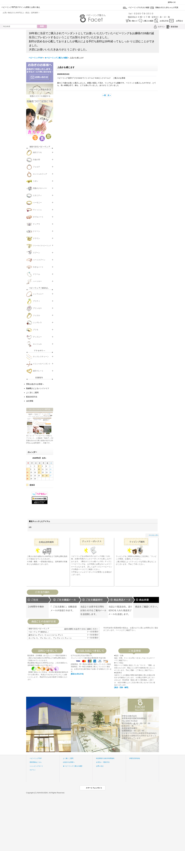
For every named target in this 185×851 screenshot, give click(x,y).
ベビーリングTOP (36, 758)
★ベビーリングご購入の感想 (72, 766)
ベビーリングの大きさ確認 (138, 7)
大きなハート (38, 267)
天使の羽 (36, 160)
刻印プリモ (37, 152)
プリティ (36, 301)
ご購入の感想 (148, 21)
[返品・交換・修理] (121, 687)
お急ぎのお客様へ (69, 762)
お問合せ (179, 21)
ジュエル (36, 315)
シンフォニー (38, 294)
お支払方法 (164, 21)
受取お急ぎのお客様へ (35, 384)
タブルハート (38, 217)
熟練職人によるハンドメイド (37, 388)
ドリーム (36, 274)
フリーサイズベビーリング (42, 245)
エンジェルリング (40, 174)
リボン (35, 181)
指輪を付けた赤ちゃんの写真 (166, 7)
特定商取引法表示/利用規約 (105, 758)
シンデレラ (37, 322)
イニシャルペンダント (42, 364)
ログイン (161, 27)
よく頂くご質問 (32, 393)
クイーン (36, 231)
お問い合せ (100, 766)
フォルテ (36, 167)
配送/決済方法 (31, 397)
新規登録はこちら (36, 762)
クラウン (36, 238)
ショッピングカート (36, 766)
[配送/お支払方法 (77, 674)
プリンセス (37, 308)
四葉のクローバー (40, 188)
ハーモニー (37, 203)
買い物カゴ (133, 21)
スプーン (36, 253)
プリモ (35, 330)
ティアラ (36, 224)
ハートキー (37, 281)
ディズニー (37, 337)
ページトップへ (153, 535)
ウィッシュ (37, 210)
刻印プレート (38, 371)
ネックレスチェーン (41, 357)
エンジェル (37, 344)
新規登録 (174, 27)
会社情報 (29, 401)
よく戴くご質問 (68, 758)
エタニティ (37, 195)
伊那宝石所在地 (134, 758)
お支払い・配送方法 (103, 762)
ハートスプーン (39, 260)
